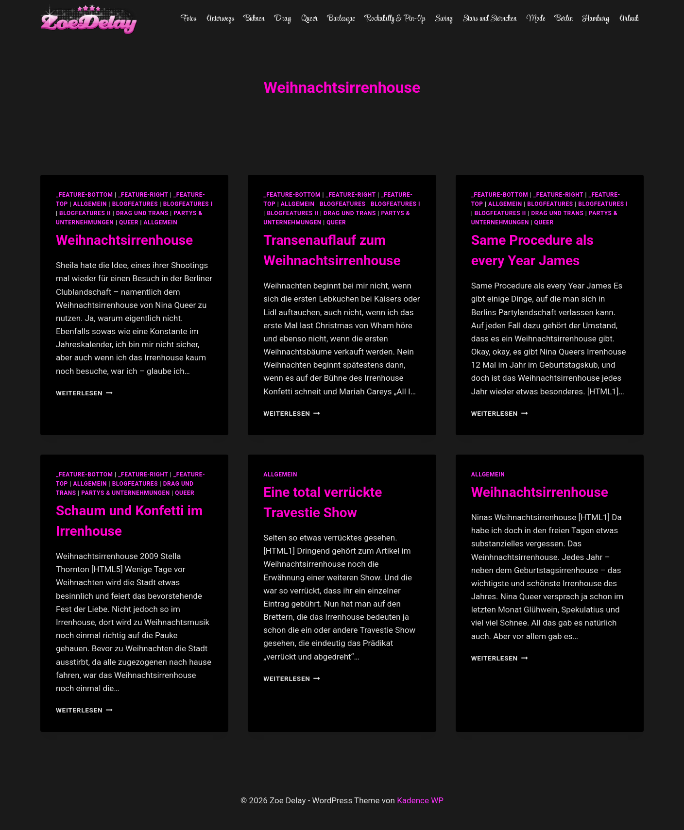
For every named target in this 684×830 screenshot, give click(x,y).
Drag (282, 19)
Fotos (188, 19)
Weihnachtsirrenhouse (124, 240)
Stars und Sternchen (489, 19)
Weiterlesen (84, 393)
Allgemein (161, 222)
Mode (536, 19)
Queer (309, 19)
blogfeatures (135, 204)
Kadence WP (420, 800)
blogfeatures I (188, 204)
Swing (444, 19)
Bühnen (254, 19)
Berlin (564, 19)
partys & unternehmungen (125, 493)
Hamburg (595, 19)
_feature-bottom (84, 194)
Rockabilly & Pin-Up (395, 19)
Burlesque (341, 19)
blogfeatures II (85, 213)
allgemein (90, 204)
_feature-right (143, 194)
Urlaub (629, 19)
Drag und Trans (142, 213)
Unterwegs (220, 19)
